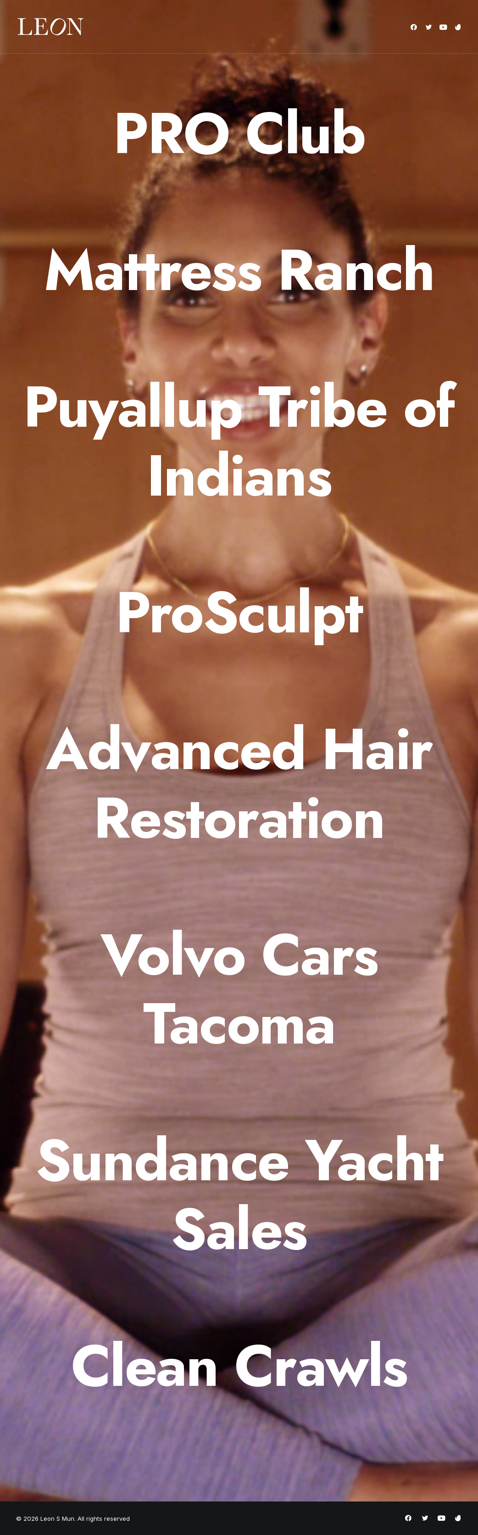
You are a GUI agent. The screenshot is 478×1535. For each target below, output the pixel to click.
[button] (415, 27)
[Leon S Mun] (50, 27)
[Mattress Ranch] (239, 270)
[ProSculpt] (239, 612)
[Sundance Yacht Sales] (239, 1195)
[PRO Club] (239, 133)
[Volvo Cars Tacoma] (239, 989)
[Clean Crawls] (239, 1366)
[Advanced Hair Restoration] (239, 784)
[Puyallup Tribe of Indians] (239, 441)
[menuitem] (415, 27)
